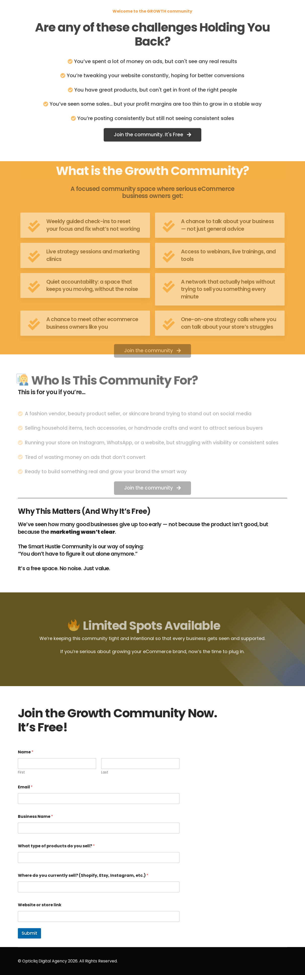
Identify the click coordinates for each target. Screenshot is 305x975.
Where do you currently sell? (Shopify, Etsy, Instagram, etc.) (83, 875)
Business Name (35, 816)
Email (25, 787)
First (21, 772)
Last (104, 772)
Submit (29, 933)
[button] (152, 137)
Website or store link (39, 904)
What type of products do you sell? (56, 846)
